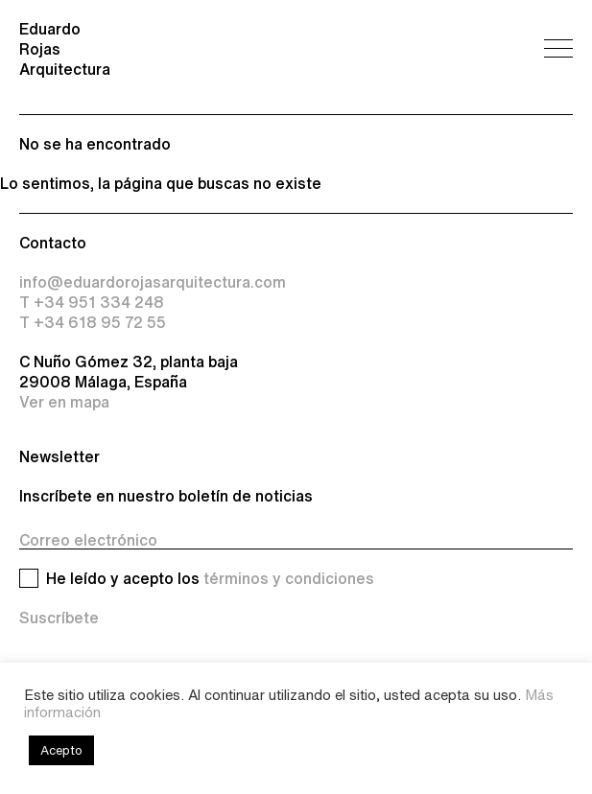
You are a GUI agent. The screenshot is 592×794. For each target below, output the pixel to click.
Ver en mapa (64, 401)
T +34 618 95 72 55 (92, 322)
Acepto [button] (61, 750)
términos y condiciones (288, 578)
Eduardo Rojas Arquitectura (64, 49)
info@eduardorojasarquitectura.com (152, 282)
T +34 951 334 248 (91, 302)
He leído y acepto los (210, 579)
